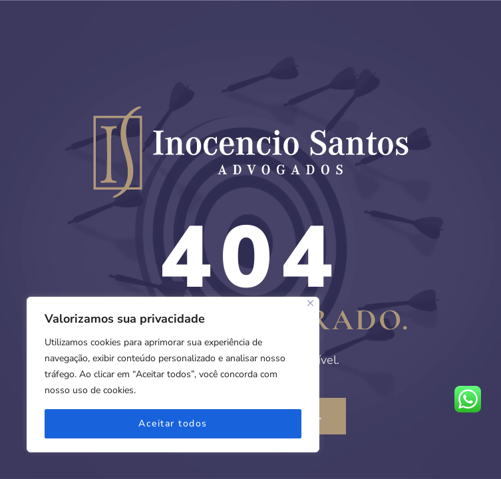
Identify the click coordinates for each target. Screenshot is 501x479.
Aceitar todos (173, 423)
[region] (173, 374)
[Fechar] (310, 303)
